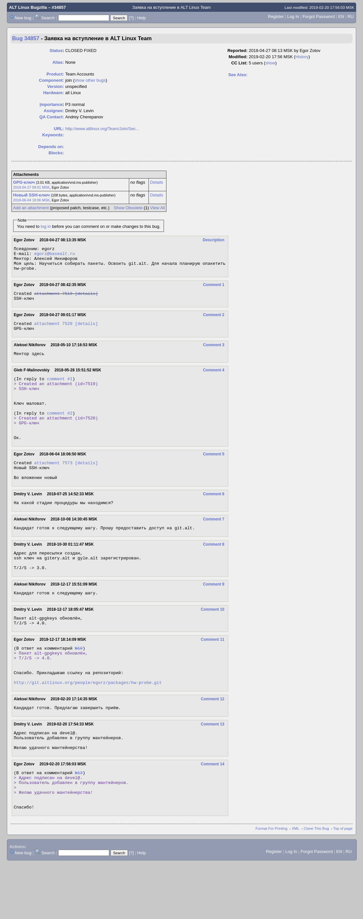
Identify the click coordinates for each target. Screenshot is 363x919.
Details (156, 182)
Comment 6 (213, 520)
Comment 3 (213, 353)
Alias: (58, 62)
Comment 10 (212, 642)
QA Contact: (51, 116)
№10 (78, 684)
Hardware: (53, 92)
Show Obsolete (128, 207)
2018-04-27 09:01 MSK (31, 187)
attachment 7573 (53, 486)
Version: (55, 86)
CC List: (239, 62)
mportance (51, 104)
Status (55, 50)
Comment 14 (212, 812)
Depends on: (51, 146)
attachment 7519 (53, 299)
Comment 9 (213, 616)
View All (157, 207)
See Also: (238, 74)
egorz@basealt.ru (54, 255)
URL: (59, 128)
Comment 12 (212, 742)
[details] (86, 299)
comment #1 (59, 389)
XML (295, 884)
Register (276, 16)
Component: (51, 80)
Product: (55, 74)
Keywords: (53, 134)
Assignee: (53, 110)
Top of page (343, 884)
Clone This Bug (316, 884)
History (301, 56)
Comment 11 (212, 674)
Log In (293, 16)
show (270, 62)
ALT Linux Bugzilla (28, 7)
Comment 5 (213, 476)
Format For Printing (271, 884)
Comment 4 (213, 380)
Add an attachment (31, 207)
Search (48, 17)
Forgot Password (318, 16)
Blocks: (56, 152)
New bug (23, 17)
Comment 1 (213, 289)
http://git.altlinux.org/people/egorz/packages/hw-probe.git (88, 725)
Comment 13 (212, 768)
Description (213, 240)
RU (351, 16)
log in (46, 226)
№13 (78, 822)
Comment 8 (213, 572)
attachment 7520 (53, 331)
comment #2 (59, 431)
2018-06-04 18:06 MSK (31, 200)
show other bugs (90, 80)
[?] (131, 17)
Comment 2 (213, 321)
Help (141, 17)
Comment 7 (213, 546)
